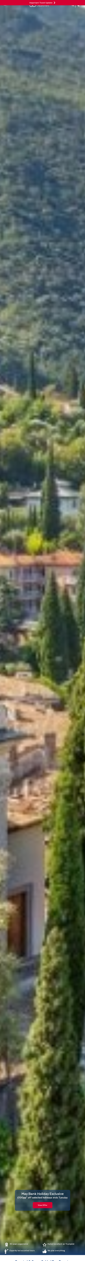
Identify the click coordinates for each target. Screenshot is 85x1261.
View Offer (42, 1205)
